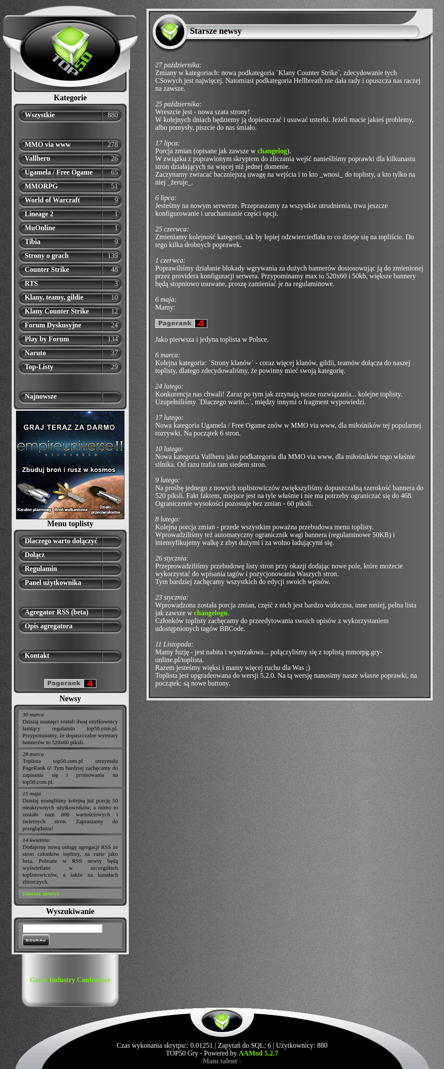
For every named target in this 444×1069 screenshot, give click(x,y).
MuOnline (40, 227)
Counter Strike (47, 269)
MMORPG (41, 186)
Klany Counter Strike (57, 311)
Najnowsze (41, 396)
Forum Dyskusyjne (53, 325)
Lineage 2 (39, 214)
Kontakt (37, 655)
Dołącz (35, 554)
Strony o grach (47, 255)
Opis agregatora (48, 626)
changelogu (210, 613)
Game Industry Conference (70, 979)
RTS (31, 283)
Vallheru (37, 158)
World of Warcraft (52, 200)
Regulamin (41, 568)
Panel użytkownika (53, 582)
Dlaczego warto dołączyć (61, 540)
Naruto (35, 352)
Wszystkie (40, 115)
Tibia (32, 241)
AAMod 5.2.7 (258, 1053)
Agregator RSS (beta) (56, 612)
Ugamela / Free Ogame (59, 172)
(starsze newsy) (41, 893)
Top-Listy (39, 366)
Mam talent (220, 1061)
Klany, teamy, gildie (54, 297)
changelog (272, 151)
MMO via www (48, 144)
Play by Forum (47, 339)
